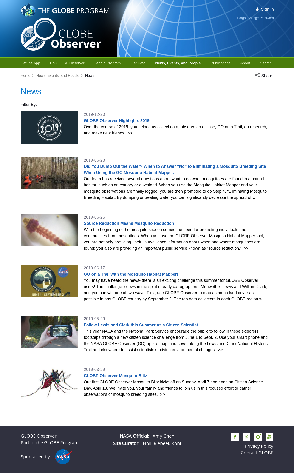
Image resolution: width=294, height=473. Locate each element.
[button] (264, 76)
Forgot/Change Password (255, 18)
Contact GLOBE (257, 453)
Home (26, 75)
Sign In (264, 9)
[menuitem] (30, 63)
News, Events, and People (57, 75)
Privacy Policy (259, 446)
